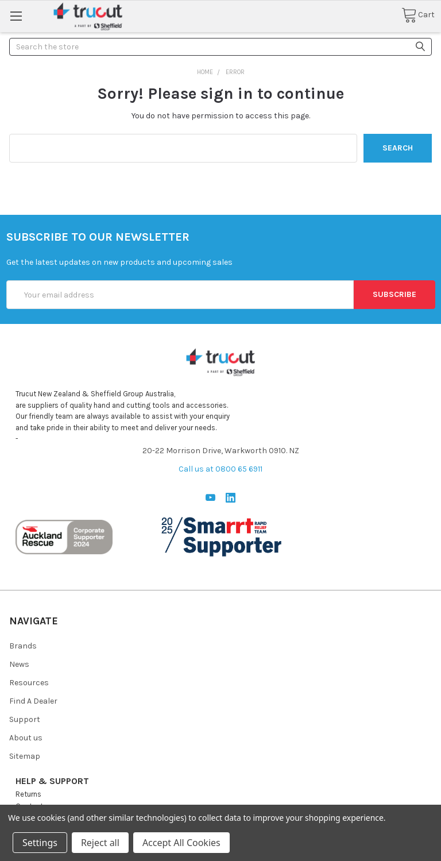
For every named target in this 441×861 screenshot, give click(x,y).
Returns (28, 794)
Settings (39, 842)
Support (24, 719)
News (19, 664)
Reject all (100, 842)
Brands (23, 646)
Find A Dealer (33, 701)
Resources (29, 683)
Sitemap (24, 756)
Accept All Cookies (181, 842)
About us (25, 738)
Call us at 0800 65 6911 (220, 469)
